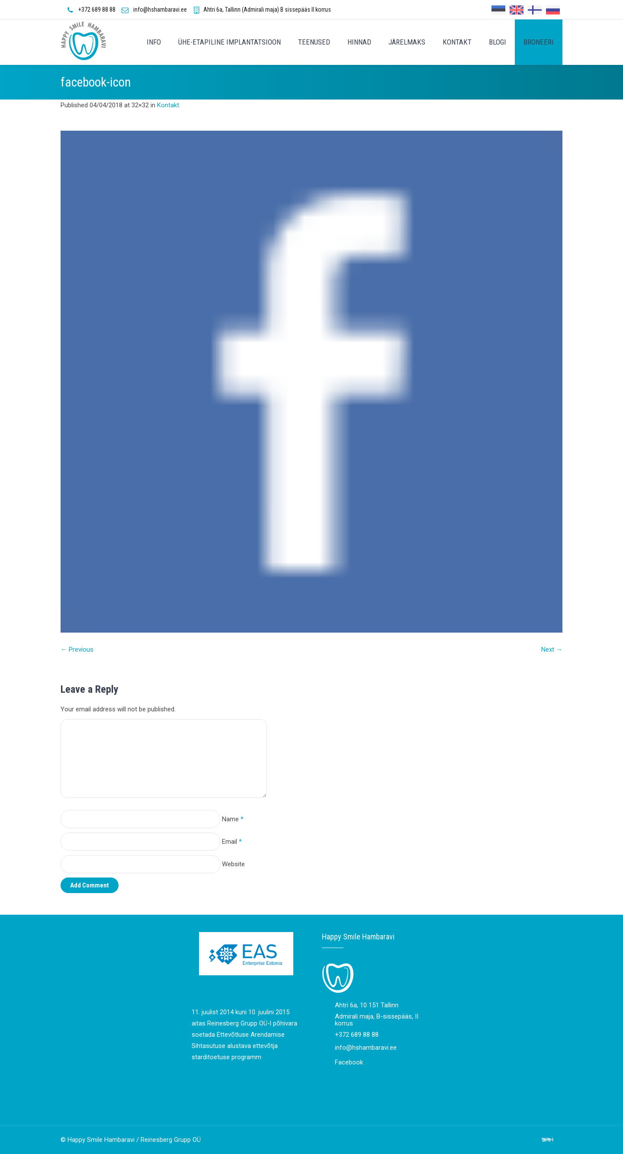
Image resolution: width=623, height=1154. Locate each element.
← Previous (77, 649)
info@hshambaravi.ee (160, 9)
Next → (551, 649)
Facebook (349, 1062)
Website (233, 864)
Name (233, 819)
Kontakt (168, 105)
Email (232, 841)
